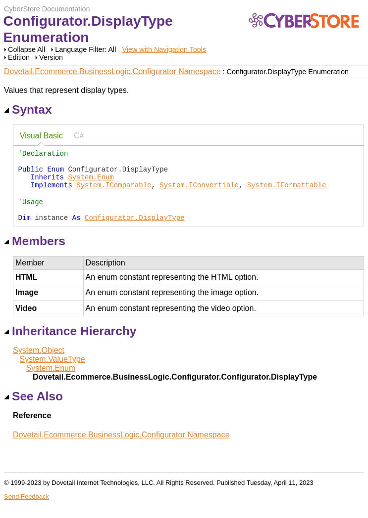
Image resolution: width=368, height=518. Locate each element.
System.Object (38, 364)
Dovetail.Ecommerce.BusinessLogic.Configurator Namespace (112, 71)
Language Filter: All (86, 49)
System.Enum (90, 182)
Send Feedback (26, 510)
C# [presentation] (79, 135)
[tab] (41, 136)
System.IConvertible (199, 192)
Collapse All (26, 49)
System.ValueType (52, 373)
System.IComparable (113, 192)
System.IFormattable (286, 192)
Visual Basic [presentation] (41, 135)
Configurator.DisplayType (135, 231)
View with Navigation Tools (164, 49)
